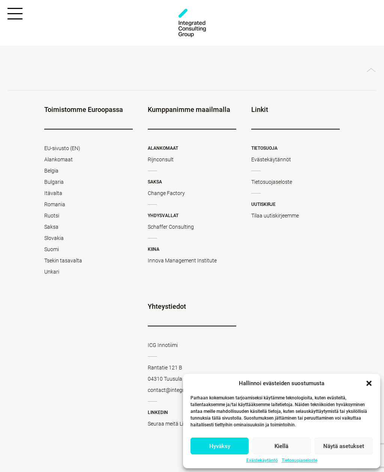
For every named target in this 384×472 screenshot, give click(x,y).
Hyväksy (219, 446)
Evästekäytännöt (271, 159)
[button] (369, 383)
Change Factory (166, 193)
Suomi (51, 249)
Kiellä (281, 446)
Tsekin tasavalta (63, 261)
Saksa (51, 227)
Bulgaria (54, 182)
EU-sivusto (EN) (62, 148)
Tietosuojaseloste (299, 460)
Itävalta (53, 193)
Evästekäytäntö (262, 460)
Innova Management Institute (182, 261)
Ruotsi (51, 216)
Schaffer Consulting (171, 227)
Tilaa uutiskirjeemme (275, 216)
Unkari (51, 272)
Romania (54, 204)
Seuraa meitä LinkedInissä (178, 424)
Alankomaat (58, 159)
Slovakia (54, 238)
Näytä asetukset (343, 446)
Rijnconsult (161, 159)
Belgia (51, 171)
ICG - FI (192, 23)
